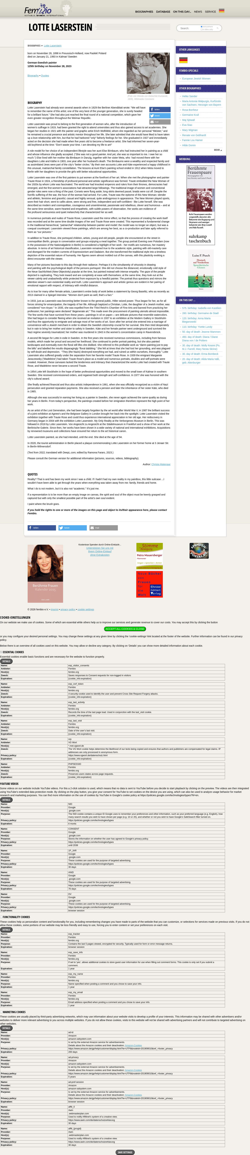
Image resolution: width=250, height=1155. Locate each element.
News (198, 11)
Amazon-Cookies (133, 1045)
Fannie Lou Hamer (192, 140)
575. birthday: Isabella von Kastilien (201, 308)
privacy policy (68, 609)
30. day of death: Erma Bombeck (200, 353)
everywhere (207, 26)
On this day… (182, 11)
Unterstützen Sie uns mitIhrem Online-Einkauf (99, 551)
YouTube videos (9, 784)
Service (210, 11)
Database (163, 11)
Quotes (45, 75)
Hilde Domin (189, 145)
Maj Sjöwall (188, 120)
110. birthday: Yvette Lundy (197, 326)
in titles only (207, 29)
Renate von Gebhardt (194, 135)
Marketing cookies (13, 1012)
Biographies (144, 11)
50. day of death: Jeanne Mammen (201, 331)
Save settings (125, 1152)
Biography (33, 75)
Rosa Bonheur (190, 109)
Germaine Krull (190, 114)
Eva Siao (187, 125)
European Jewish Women (196, 78)
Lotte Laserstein (52, 45)
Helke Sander (189, 96)
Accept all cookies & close (125, 628)
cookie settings (86, 609)
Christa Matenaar (160, 464)
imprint (54, 609)
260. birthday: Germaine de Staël (200, 313)
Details (6, 661)
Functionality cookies (15, 917)
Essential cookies (12, 652)
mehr (217, 150)
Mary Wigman (190, 130)
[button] (160, 109)
